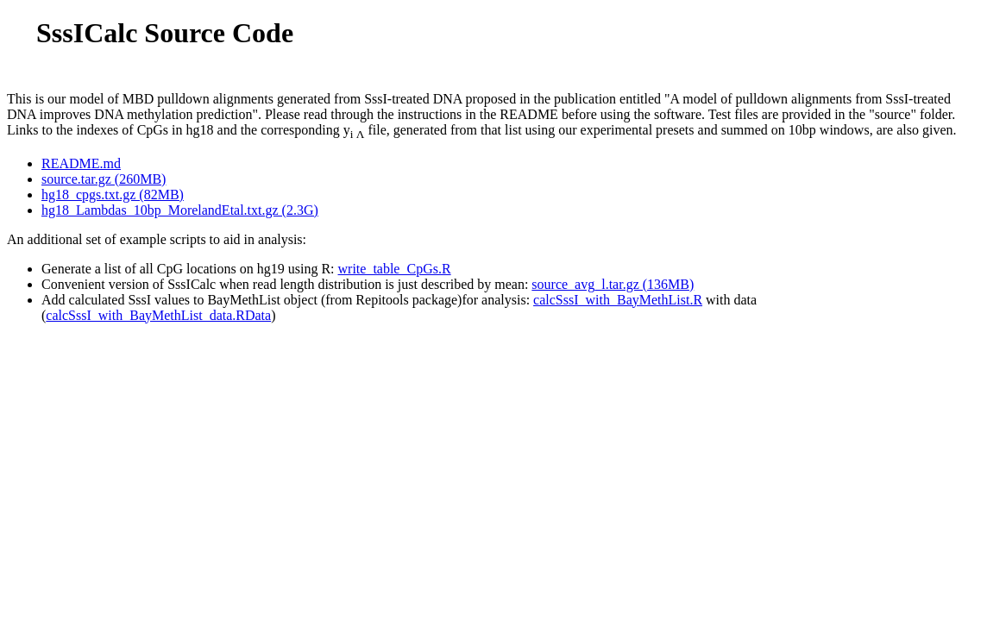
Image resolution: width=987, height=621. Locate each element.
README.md (81, 163)
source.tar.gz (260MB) (103, 179)
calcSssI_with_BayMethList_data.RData (158, 315)
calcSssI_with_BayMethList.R (617, 299)
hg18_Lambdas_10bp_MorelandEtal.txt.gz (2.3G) (179, 210)
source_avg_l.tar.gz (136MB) (612, 284)
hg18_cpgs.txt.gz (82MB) (112, 194)
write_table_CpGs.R (394, 268)
